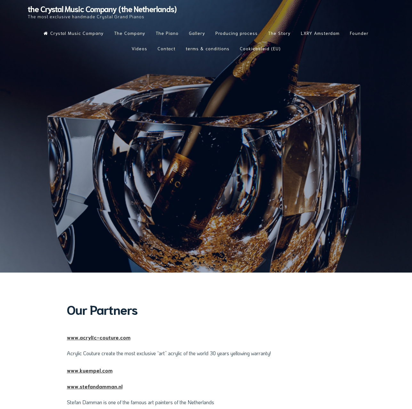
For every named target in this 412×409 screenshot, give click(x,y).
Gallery (197, 33)
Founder (359, 33)
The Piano (167, 33)
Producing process (236, 33)
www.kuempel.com (90, 370)
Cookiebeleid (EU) (260, 48)
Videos (139, 48)
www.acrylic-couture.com (99, 337)
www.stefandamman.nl (95, 386)
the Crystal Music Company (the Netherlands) (102, 8)
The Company (129, 33)
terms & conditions (208, 48)
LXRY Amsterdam (320, 33)
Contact (166, 48)
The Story (279, 33)
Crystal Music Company (74, 33)
